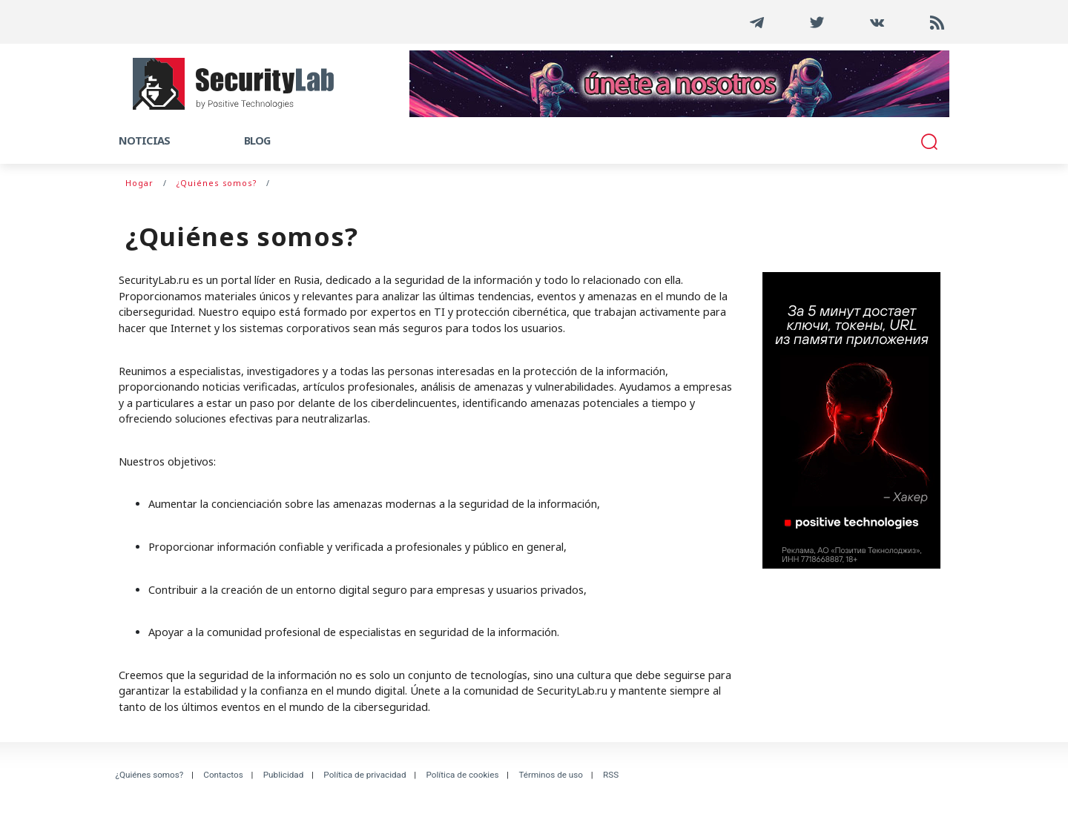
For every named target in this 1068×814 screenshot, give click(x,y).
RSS (611, 775)
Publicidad (283, 775)
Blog (257, 140)
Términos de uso (550, 775)
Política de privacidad (364, 775)
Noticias (144, 140)
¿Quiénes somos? (150, 775)
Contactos (223, 775)
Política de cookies (462, 775)
